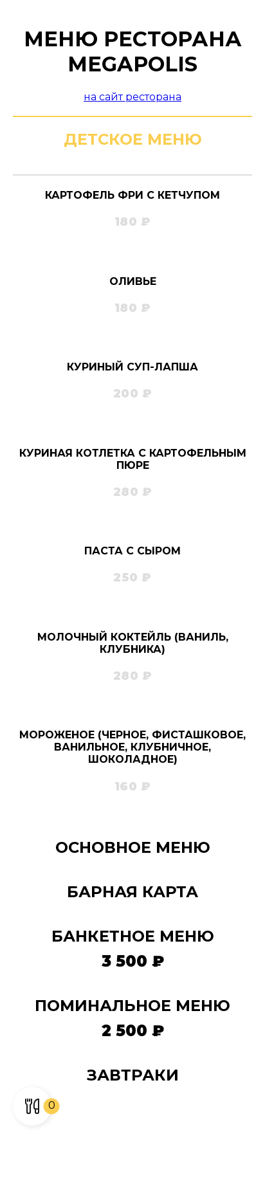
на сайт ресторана (132, 97)
